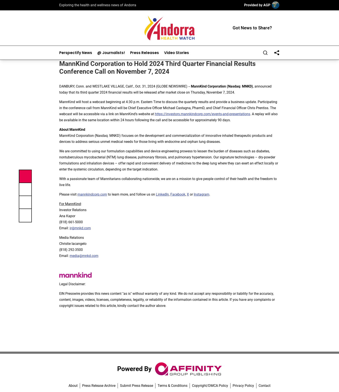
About (73, 386)
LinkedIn (162, 194)
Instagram (201, 194)
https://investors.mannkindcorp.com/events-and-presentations (202, 114)
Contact (264, 386)
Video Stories (176, 53)
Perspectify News (75, 53)
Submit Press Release (136, 386)
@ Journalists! (111, 53)
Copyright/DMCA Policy (210, 386)
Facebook (177, 194)
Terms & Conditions (172, 386)
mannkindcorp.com (92, 194)
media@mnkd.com (84, 256)
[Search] (265, 53)
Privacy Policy (243, 386)
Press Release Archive (98, 386)
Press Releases (144, 53)
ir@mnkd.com (80, 228)
